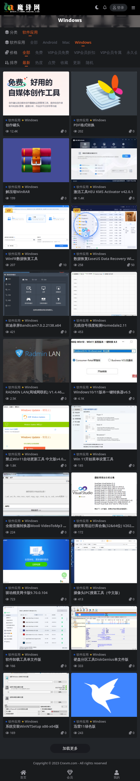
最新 (26, 62)
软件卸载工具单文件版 (23, 659)
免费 (39, 52)
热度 (39, 62)
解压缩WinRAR (18, 191)
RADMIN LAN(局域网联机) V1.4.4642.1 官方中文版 (35, 394)
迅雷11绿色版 (84, 726)
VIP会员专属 (111, 52)
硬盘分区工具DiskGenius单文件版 (101, 659)
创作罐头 (13, 125)
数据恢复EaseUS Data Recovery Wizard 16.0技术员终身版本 (103, 260)
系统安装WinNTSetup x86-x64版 (32, 726)
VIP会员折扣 (84, 52)
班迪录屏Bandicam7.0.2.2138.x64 (33, 325)
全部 (34, 42)
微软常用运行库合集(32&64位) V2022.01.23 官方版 (104, 527)
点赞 (51, 62)
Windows (83, 42)
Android (50, 42)
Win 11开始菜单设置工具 (94, 459)
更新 (77, 62)
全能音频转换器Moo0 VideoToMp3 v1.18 (35, 527)
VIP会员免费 (58, 52)
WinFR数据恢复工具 (22, 258)
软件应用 (30, 32)
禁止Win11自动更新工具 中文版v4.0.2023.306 (36, 461)
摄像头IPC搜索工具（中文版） (98, 592)
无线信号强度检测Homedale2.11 (100, 325)
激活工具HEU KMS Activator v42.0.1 (103, 191)
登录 (118, 8)
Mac (66, 42)
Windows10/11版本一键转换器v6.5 (102, 392)
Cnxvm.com (68, 763)
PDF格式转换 (84, 125)
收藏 (64, 62)
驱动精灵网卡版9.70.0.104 (27, 592)
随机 (89, 62)
